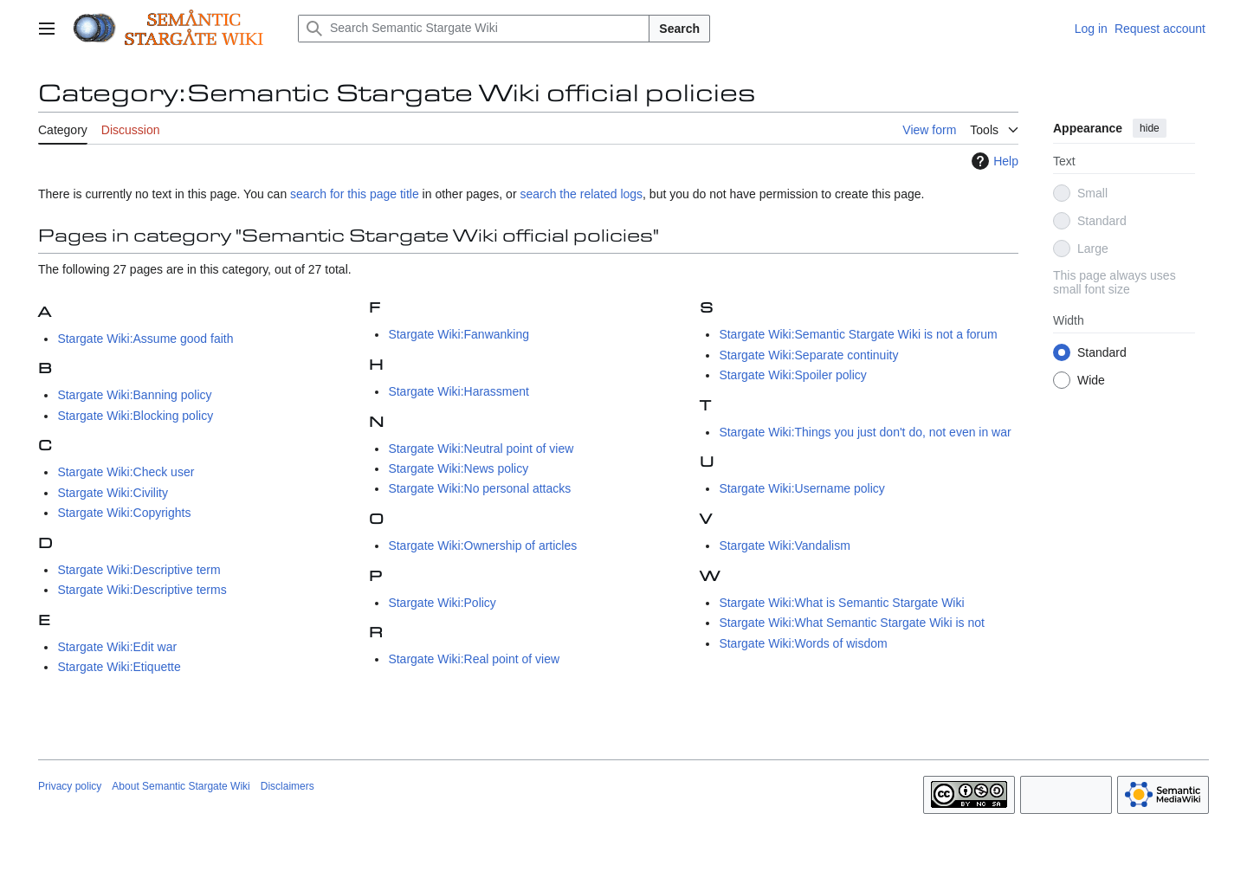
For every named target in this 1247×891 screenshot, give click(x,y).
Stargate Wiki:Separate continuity (808, 355)
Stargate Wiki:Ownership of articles (482, 545)
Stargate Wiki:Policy (441, 603)
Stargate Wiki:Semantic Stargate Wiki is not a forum (858, 334)
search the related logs (581, 194)
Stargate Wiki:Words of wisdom (803, 643)
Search (679, 29)
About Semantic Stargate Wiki (180, 786)
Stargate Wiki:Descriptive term (138, 570)
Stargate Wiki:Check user (125, 472)
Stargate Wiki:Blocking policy (135, 416)
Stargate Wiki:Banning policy (134, 395)
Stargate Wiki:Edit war (117, 647)
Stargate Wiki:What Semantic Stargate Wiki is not (852, 623)
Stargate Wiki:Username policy (801, 488)
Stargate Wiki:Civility (112, 493)
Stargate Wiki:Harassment (458, 391)
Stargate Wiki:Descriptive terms (141, 590)
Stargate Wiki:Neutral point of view (480, 448)
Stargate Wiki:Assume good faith (145, 338)
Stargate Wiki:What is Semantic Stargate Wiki (841, 603)
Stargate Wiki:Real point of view (473, 659)
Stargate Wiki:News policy (458, 468)
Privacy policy (69, 786)
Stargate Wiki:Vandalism (784, 545)
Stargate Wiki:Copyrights (124, 513)
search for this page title (354, 194)
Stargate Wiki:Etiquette (118, 667)
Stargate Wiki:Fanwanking (458, 334)
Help (992, 161)
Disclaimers (287, 786)
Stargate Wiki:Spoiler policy (792, 375)
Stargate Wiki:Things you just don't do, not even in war (865, 432)
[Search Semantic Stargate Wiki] (473, 28)
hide (1150, 128)
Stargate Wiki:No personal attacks (479, 488)
